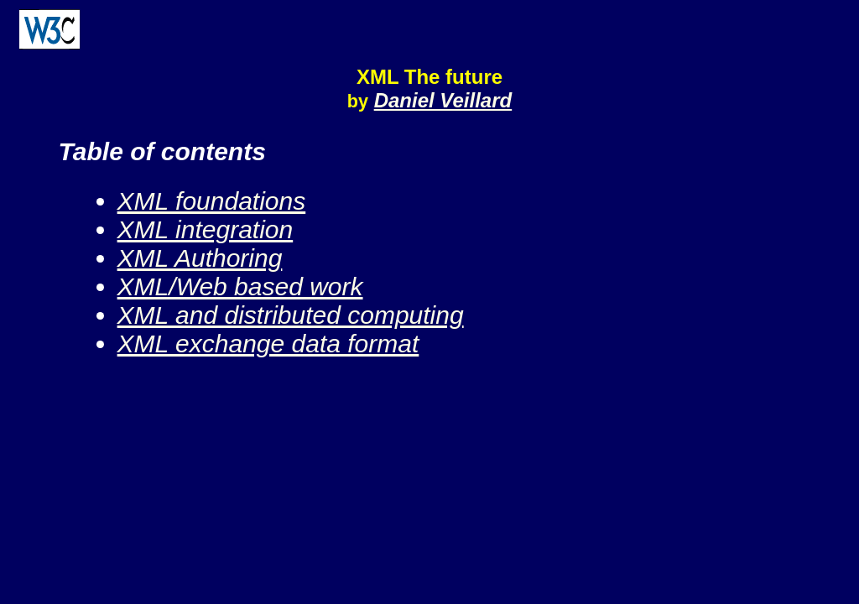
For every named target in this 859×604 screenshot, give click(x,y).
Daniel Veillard (443, 100)
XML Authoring (200, 258)
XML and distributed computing (290, 315)
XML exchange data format (268, 343)
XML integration (205, 229)
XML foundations (211, 201)
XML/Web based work (240, 286)
